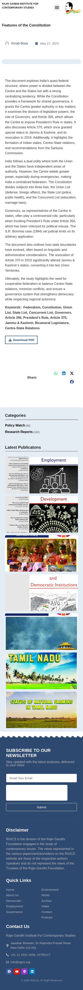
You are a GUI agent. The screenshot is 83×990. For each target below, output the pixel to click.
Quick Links (18, 880)
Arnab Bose (19, 43)
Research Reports (19, 432)
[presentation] (36, 793)
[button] (57, 7)
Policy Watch (15, 425)
